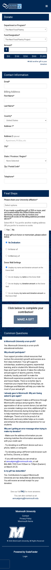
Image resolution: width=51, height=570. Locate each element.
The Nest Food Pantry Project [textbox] (17, 39)
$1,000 (43, 56)
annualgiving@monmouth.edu (25, 498)
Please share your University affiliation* (21, 200)
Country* (8, 116)
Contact (25, 516)
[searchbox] (25, 205)
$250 (25, 56)
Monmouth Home (25, 521)
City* (6, 146)
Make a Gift (25, 319)
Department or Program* (15, 25)
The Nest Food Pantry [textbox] (14, 30)
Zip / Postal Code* (12, 166)
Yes (7, 230)
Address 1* (9, 126)
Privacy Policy (25, 518)
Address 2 (8, 136)
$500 (34, 56)
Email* (7, 82)
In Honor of (12, 249)
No (12, 230)
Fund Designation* (12, 35)
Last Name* (9, 106)
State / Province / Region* (15, 156)
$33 (8, 56)
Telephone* (9, 177)
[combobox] (25, 29)
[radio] (25, 243)
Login (25, 556)
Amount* (8, 45)
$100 (17, 56)
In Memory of (13, 256)
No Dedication (13, 243)
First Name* (9, 96)
